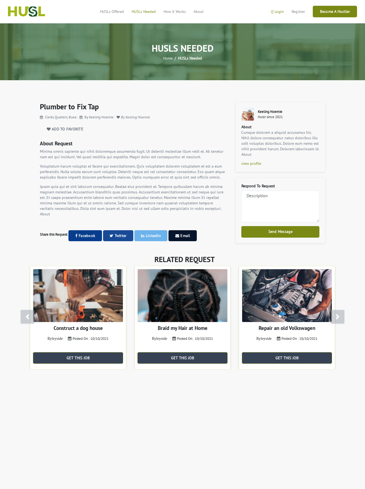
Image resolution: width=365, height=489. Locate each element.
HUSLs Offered (112, 11)
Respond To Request (258, 186)
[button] (27, 317)
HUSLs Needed (144, 11)
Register (298, 11)
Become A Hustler (335, 11)
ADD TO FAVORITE (65, 129)
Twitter (118, 235)
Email (182, 235)
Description (280, 206)
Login (277, 11)
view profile (251, 163)
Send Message (280, 231)
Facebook (85, 235)
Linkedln (151, 235)
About (198, 11)
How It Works (175, 11)
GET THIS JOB (78, 357)
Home (168, 58)
